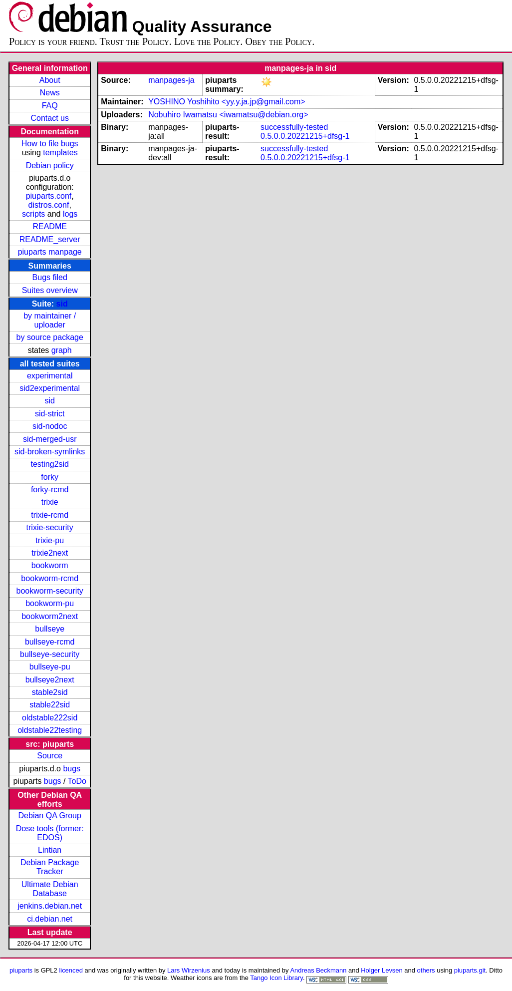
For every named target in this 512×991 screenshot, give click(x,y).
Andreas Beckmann (318, 970)
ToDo (77, 781)
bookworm (49, 565)
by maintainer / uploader (49, 320)
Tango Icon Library (276, 978)
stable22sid (49, 704)
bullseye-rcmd (50, 642)
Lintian (49, 850)
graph (61, 350)
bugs (71, 768)
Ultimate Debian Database (49, 889)
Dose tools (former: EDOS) (50, 833)
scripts (33, 214)
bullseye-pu (49, 666)
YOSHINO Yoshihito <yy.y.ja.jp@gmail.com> (226, 101)
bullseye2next (49, 679)
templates (60, 152)
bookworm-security (49, 591)
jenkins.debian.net (49, 906)
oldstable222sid (49, 717)
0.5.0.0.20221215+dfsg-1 (304, 136)
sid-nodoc (49, 426)
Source (49, 755)
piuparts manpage (50, 252)
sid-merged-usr (50, 439)
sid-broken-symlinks (49, 451)
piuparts (20, 970)
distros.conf (48, 205)
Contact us (49, 118)
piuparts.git (470, 970)
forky (49, 477)
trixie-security (49, 527)
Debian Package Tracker (49, 867)
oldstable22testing (49, 730)
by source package (49, 337)
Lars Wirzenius (188, 970)
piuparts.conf (49, 196)
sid (62, 304)
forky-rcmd (50, 489)
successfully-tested (294, 127)
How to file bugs (49, 143)
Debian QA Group (49, 815)
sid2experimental (49, 388)
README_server (49, 239)
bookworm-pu (49, 603)
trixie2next (49, 553)
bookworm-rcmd (49, 578)
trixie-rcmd (49, 515)
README (49, 226)
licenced (71, 970)
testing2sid (49, 464)
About (49, 80)
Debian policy (50, 165)
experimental (50, 375)
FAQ (50, 105)
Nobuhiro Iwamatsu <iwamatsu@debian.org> (228, 114)
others (426, 970)
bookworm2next (49, 616)
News (50, 92)
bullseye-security (49, 654)
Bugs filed (49, 277)
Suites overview (50, 290)
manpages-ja (171, 80)
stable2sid (50, 692)
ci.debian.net (49, 919)
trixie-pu (49, 540)
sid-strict (50, 413)
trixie (49, 502)
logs (70, 214)
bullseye (49, 629)
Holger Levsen (382, 970)
